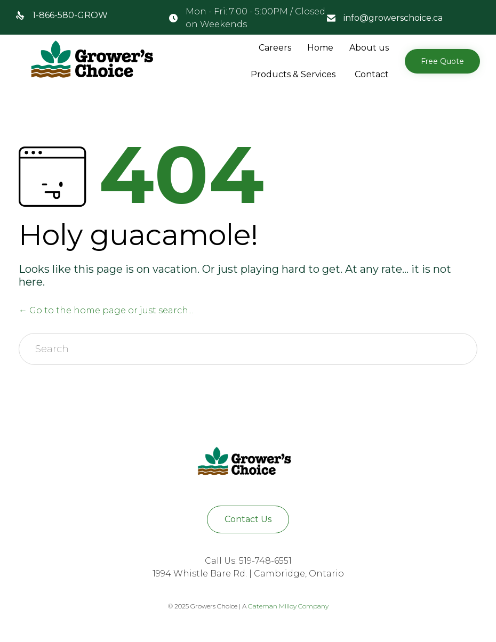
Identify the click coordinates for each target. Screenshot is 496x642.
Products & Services (293, 74)
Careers (275, 48)
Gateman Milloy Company (288, 606)
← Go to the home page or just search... (106, 310)
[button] (442, 61)
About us (369, 48)
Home (320, 48)
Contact (372, 74)
